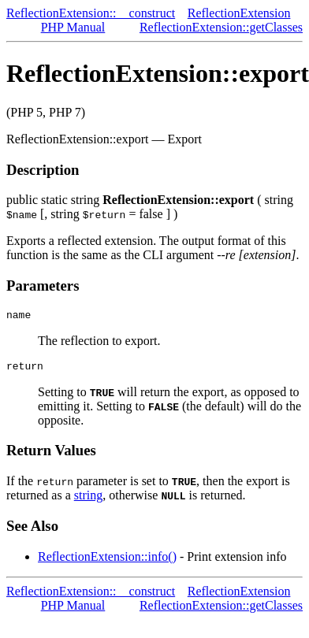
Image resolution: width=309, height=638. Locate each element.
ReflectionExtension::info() (107, 561)
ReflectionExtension (239, 13)
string (88, 499)
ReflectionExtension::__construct (90, 13)
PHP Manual (73, 27)
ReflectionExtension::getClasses (221, 27)
